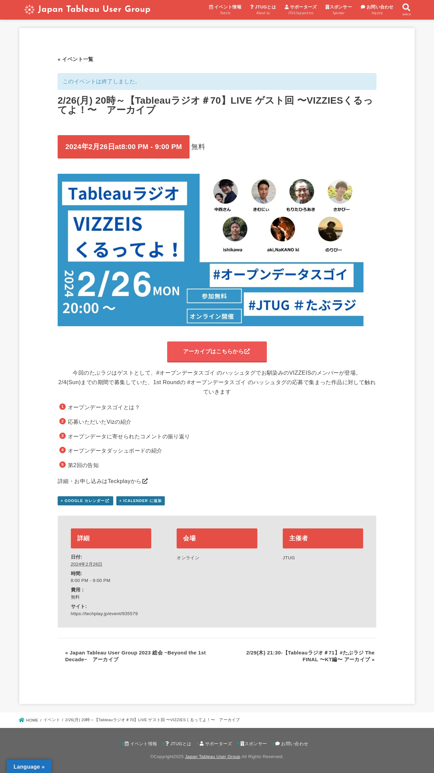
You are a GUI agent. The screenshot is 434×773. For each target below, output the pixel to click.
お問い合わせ (377, 10)
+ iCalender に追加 (140, 501)
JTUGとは (263, 10)
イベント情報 (225, 10)
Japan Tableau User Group (94, 9)
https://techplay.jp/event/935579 (104, 613)
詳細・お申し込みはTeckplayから (100, 481)
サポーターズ (301, 10)
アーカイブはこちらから (213, 351)
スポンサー (339, 10)
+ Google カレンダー (83, 501)
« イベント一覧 (76, 59)
